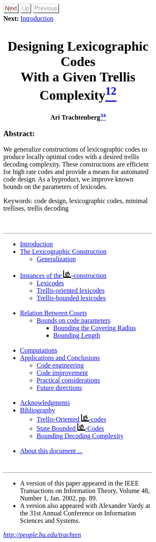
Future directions (59, 387)
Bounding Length (76, 335)
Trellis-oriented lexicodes (70, 290)
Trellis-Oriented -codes (71, 419)
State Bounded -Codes (70, 428)
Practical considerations (68, 380)
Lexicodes (50, 283)
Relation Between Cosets (53, 312)
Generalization (56, 258)
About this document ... (51, 450)
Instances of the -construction (63, 275)
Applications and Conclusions (60, 357)
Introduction (36, 18)
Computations (38, 350)
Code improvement (62, 372)
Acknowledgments (45, 402)
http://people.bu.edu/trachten (42, 534)
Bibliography (37, 410)
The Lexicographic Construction (63, 251)
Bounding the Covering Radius (94, 327)
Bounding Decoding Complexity (80, 435)
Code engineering (60, 365)
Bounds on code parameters (73, 320)
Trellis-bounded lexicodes (71, 298)
